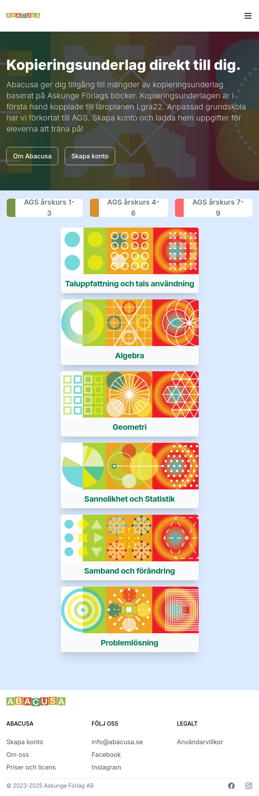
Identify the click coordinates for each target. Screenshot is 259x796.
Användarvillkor (200, 742)
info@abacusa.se (117, 742)
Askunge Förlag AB (68, 785)
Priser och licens (31, 767)
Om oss (17, 754)
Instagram (106, 767)
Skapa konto (24, 742)
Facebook (106, 754)
